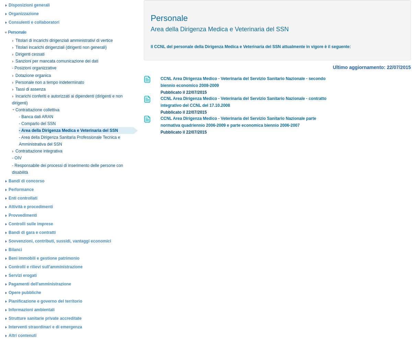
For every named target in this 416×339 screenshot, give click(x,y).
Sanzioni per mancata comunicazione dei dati (55, 61)
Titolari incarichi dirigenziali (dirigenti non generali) (59, 47)
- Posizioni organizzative (34, 68)
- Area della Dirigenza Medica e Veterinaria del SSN (68, 130)
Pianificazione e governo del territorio (45, 301)
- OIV (17, 158)
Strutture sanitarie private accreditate (45, 318)
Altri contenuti (22, 335)
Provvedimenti (23, 215)
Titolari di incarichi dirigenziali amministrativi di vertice (62, 40)
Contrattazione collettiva (35, 110)
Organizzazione (24, 13)
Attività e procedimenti (31, 206)
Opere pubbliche (25, 292)
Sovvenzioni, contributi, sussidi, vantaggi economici (60, 241)
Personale (15, 32)
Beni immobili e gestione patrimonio (44, 258)
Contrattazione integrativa (37, 151)
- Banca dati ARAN (36, 116)
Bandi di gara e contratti (32, 232)
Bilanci (15, 249)
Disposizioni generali (29, 5)
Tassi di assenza (29, 89)
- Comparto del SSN (37, 123)
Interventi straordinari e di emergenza (45, 327)
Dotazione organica (31, 75)
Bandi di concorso (27, 181)
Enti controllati (23, 198)
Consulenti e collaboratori (34, 22)
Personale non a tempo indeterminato (48, 82)
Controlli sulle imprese (31, 224)
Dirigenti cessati (28, 54)
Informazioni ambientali (32, 309)
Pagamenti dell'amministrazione (40, 284)
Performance (21, 189)
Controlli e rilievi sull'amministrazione (46, 266)
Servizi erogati (23, 275)
